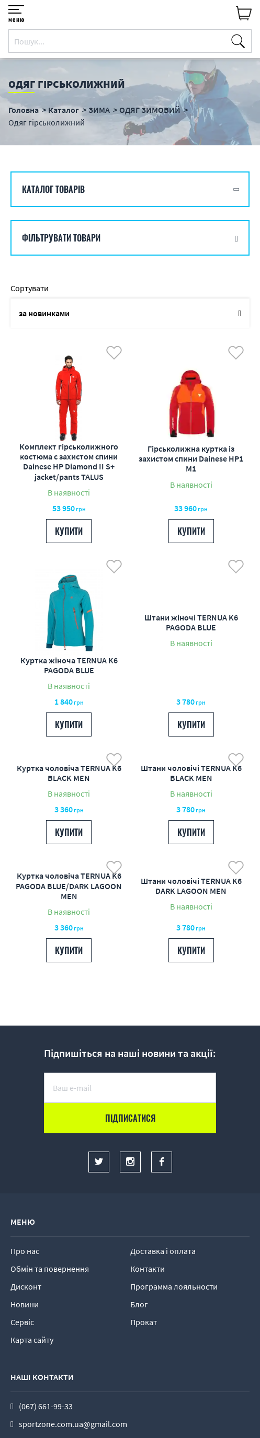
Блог (139, 1304)
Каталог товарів (53, 189)
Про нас (24, 1251)
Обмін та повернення (49, 1268)
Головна (23, 110)
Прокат (143, 1322)
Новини (24, 1304)
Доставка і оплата (163, 1251)
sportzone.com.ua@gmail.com (73, 1424)
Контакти (147, 1268)
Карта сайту (31, 1340)
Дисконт (25, 1286)
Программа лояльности (174, 1286)
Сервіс (22, 1322)
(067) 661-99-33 (46, 1406)
